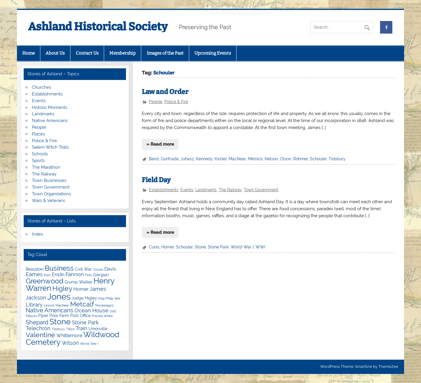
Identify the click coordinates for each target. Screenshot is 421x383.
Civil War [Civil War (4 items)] (83, 269)
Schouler (318, 158)
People (155, 101)
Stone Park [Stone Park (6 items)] (85, 322)
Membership (122, 53)
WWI (260, 247)
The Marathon (46, 167)
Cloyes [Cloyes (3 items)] (98, 269)
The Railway (230, 189)
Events (186, 189)
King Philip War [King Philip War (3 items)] (109, 298)
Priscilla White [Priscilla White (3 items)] (102, 316)
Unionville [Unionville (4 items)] (98, 328)
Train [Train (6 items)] (81, 328)
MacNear (237, 158)
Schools (40, 153)
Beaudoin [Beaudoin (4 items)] (35, 269)
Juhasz (187, 158)
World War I (242, 247)
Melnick (255, 158)
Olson (285, 158)
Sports (38, 160)
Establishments (163, 189)
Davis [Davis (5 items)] (110, 269)
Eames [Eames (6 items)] (34, 274)
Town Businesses (49, 180)
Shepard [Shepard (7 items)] (37, 322)
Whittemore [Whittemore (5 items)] (69, 335)
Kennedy (204, 158)
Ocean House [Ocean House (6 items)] (91, 310)
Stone (200, 247)
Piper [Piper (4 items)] (43, 315)
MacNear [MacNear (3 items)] (62, 305)
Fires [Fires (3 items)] (88, 275)
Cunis (154, 247)
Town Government (261, 189)
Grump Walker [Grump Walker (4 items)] (78, 282)
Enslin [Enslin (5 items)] (58, 274)
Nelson (271, 158)
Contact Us (87, 53)
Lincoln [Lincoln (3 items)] (49, 305)
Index (37, 234)
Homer (167, 247)
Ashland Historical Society (98, 26)
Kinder (221, 158)
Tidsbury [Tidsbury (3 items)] (58, 329)
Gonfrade (170, 158)
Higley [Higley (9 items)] (62, 288)
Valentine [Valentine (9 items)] (40, 335)
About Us (55, 53)
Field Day (156, 180)
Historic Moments (49, 107)
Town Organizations (51, 193)
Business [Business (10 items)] (59, 268)
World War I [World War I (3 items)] (89, 343)
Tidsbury (337, 158)
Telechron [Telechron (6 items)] (38, 328)
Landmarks (206, 189)
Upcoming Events (212, 53)
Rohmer (300, 158)
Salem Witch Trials (50, 147)
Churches (41, 87)
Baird (154, 158)
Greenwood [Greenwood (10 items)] (44, 281)
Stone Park (218, 247)
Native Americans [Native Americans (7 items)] (49, 310)
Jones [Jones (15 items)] (58, 296)
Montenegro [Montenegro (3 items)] (104, 305)
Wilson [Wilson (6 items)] (70, 343)
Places (38, 134)
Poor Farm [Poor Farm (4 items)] (59, 315)
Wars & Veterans (48, 200)
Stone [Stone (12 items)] (60, 321)
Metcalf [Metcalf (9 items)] (82, 304)
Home (28, 53)
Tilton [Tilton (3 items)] (70, 329)
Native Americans (50, 120)
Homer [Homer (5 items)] (81, 289)
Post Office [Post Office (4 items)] (80, 315)
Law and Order (165, 92)
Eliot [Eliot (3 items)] (47, 275)
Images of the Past (165, 53)
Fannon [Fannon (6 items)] (74, 274)
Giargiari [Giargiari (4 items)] (101, 274)
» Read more (160, 144)
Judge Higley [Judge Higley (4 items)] (84, 298)
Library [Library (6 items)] (34, 305)
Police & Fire (176, 101)
